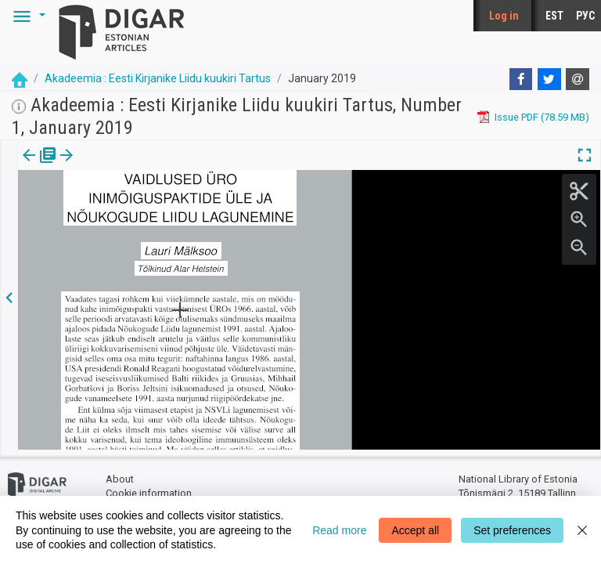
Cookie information (149, 488)
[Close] (582, 529)
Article (83, 166)
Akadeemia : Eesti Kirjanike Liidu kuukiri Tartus (158, 78)
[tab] (28, 166)
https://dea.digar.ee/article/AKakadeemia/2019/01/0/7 (142, 246)
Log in (504, 15)
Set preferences (512, 530)
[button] (26, 15)
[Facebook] (521, 79)
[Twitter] (549, 79)
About (120, 474)
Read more (339, 530)
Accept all (415, 530)
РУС (585, 15)
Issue (28, 166)
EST (554, 15)
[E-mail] (577, 79)
